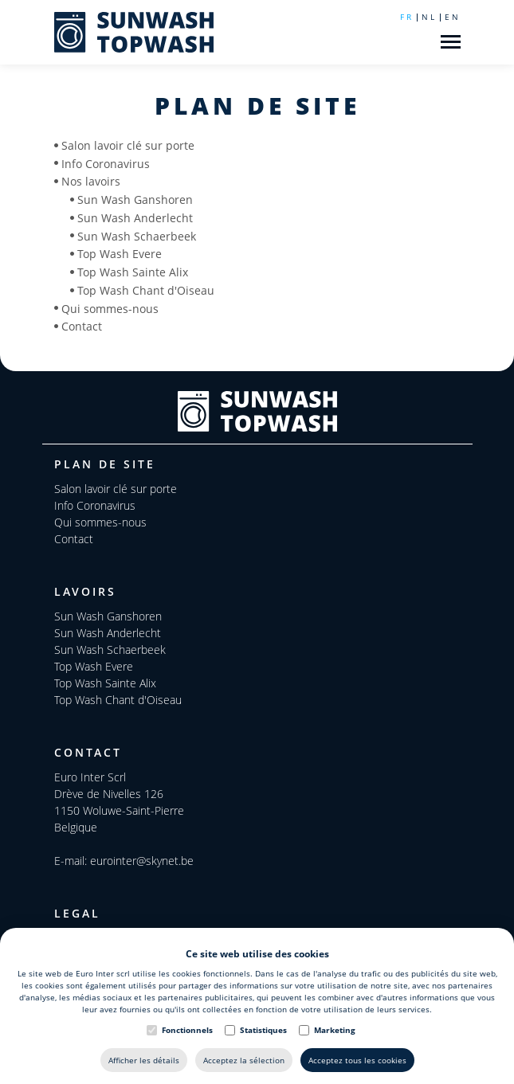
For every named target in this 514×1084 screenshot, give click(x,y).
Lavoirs (85, 591)
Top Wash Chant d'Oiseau (145, 290)
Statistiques (263, 1029)
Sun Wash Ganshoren (135, 199)
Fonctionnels (187, 1029)
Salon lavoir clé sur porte (127, 145)
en (453, 16)
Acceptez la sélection (243, 1060)
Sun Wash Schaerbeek (136, 235)
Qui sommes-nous (110, 307)
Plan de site (104, 464)
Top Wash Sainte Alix (132, 272)
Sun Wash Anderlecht (135, 217)
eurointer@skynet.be (142, 860)
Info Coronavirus (105, 162)
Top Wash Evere (119, 253)
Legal (77, 913)
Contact (81, 326)
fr (407, 16)
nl (429, 16)
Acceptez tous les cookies (357, 1060)
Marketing (334, 1029)
